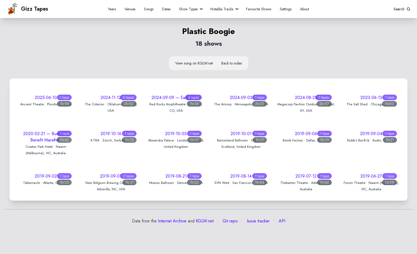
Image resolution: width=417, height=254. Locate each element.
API (281, 221)
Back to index (231, 63)
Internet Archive (172, 221)
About (304, 9)
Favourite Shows (258, 9)
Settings (285, 9)
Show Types (188, 9)
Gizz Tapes (27, 9)
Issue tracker (257, 221)
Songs (148, 9)
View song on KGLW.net (194, 63)
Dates (166, 9)
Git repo (229, 221)
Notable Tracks (221, 9)
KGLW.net (205, 221)
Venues (129, 9)
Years (112, 9)
